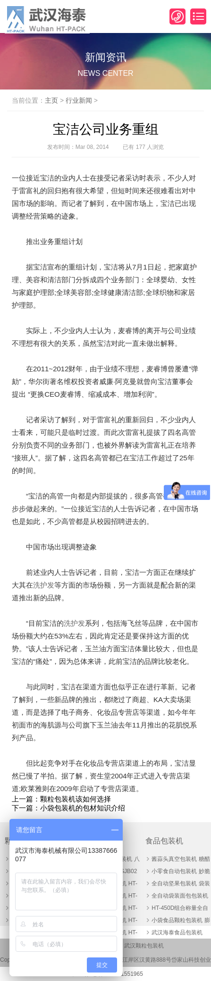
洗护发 (43, 585)
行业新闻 (79, 100)
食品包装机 (164, 841)
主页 (51, 100)
